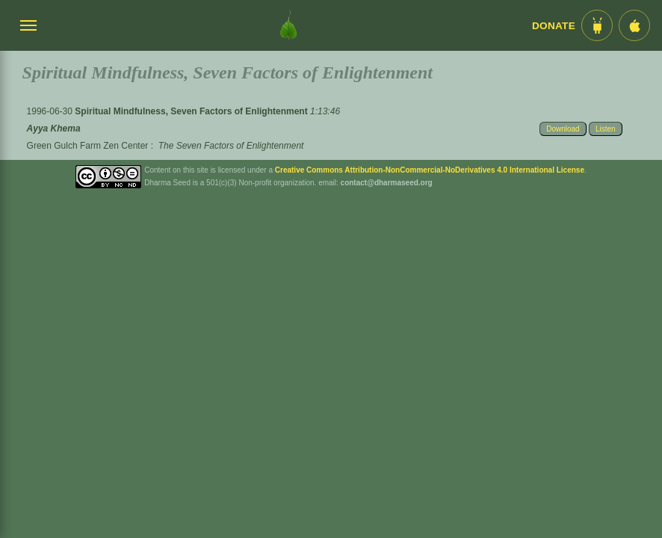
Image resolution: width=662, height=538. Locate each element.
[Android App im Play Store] (597, 25)
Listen (606, 129)
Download (562, 129)
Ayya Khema (54, 128)
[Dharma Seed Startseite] (288, 25)
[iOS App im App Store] (634, 25)
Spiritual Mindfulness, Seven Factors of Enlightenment (192, 111)
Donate (553, 25)
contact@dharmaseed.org (387, 183)
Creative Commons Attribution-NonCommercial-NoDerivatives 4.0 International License (429, 170)
